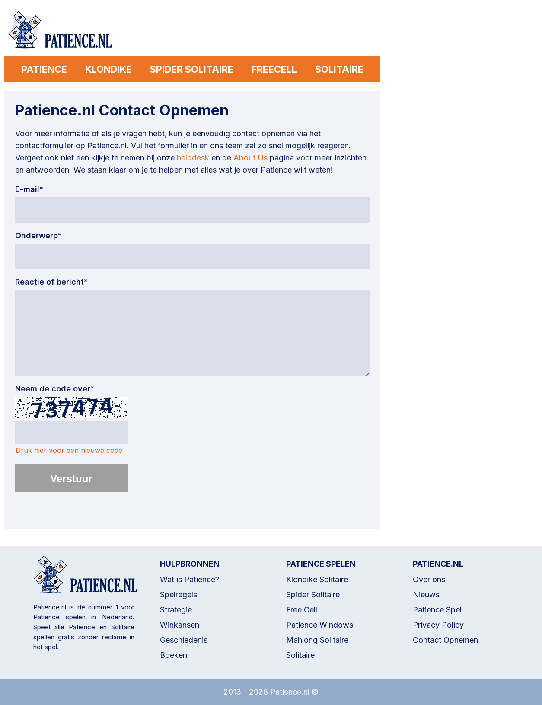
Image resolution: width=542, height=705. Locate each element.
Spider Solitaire (313, 594)
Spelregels (178, 594)
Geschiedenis (183, 639)
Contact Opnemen (445, 639)
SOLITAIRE (341, 69)
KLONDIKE (107, 69)
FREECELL (275, 69)
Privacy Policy (438, 624)
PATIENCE (42, 69)
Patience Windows (319, 624)
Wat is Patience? (189, 579)
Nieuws (426, 594)
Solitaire (300, 655)
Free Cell (301, 609)
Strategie (176, 609)
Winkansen (179, 624)
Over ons (429, 579)
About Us (250, 157)
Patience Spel (437, 609)
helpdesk (193, 157)
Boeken (173, 655)
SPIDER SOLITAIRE (191, 69)
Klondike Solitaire (317, 579)
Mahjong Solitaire (317, 639)
